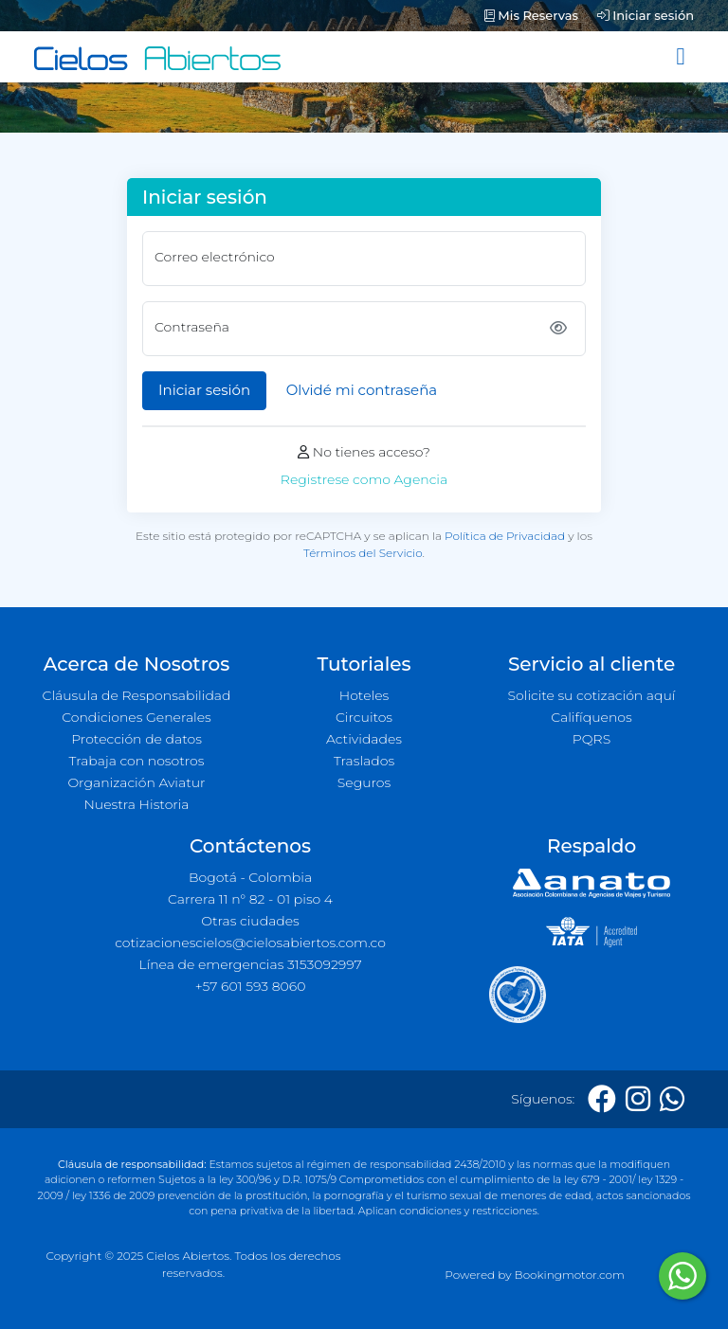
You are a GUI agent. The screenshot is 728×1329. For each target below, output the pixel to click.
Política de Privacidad (505, 536)
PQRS (591, 738)
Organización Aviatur (136, 782)
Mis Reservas (531, 15)
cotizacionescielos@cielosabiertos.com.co (250, 942)
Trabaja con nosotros (137, 760)
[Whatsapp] (672, 1099)
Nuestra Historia (136, 804)
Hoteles (364, 695)
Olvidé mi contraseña (361, 390)
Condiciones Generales (136, 717)
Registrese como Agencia (364, 479)
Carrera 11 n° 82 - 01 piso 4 (250, 898)
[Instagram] (638, 1099)
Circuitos (364, 717)
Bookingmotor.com (570, 1274)
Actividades (364, 738)
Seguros (364, 782)
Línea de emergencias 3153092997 (249, 964)
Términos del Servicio (362, 553)
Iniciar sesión (645, 15)
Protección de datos (136, 738)
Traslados (364, 760)
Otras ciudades (250, 920)
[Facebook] (602, 1099)
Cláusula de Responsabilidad (137, 695)
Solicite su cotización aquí (592, 695)
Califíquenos (591, 717)
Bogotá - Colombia (250, 877)
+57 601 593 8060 (250, 986)
